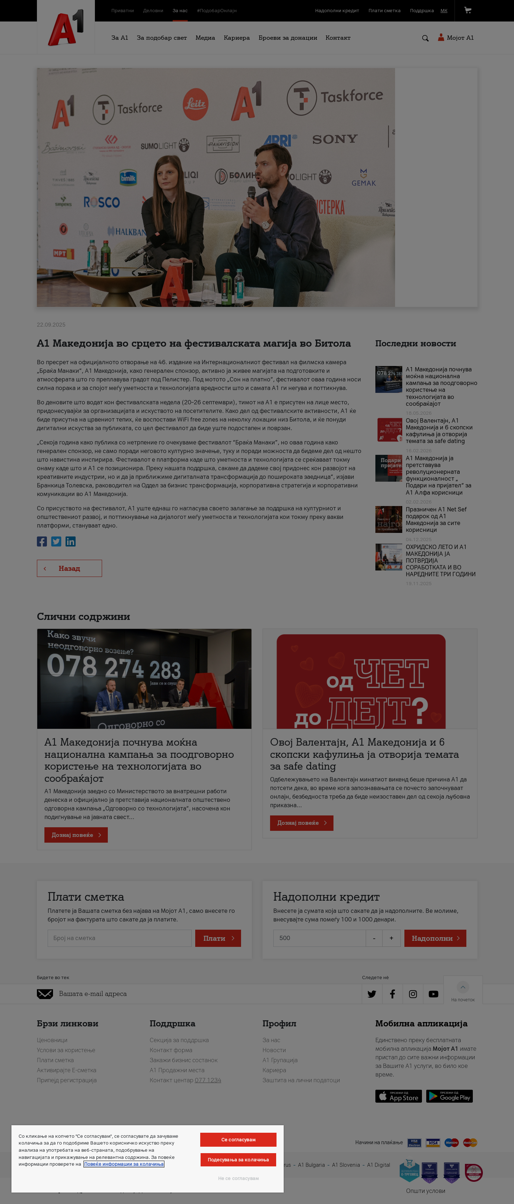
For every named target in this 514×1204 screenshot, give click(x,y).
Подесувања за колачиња (238, 1159)
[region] (147, 1159)
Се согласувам (238, 1139)
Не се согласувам (238, 1178)
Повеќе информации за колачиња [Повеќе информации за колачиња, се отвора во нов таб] (124, 1164)
